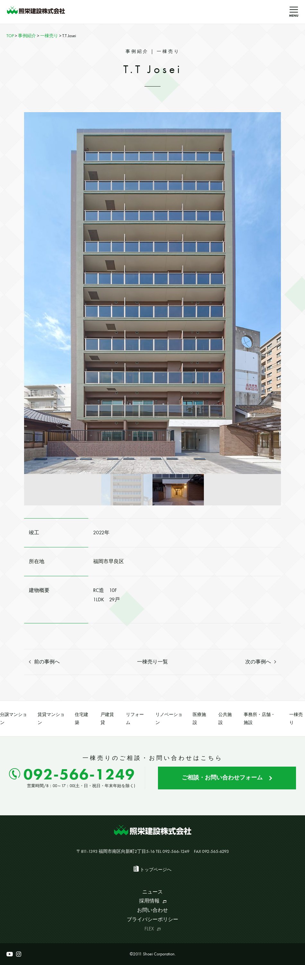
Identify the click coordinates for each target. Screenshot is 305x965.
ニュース (152, 891)
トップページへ (155, 869)
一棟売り (296, 718)
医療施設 (199, 718)
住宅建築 (81, 718)
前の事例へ (44, 661)
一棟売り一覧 (152, 661)
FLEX (152, 928)
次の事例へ (260, 661)
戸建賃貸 (107, 718)
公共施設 (225, 718)
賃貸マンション (51, 718)
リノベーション (168, 718)
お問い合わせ (152, 910)
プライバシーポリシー (152, 919)
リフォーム (135, 718)
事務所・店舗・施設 (259, 718)
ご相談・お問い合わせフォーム (227, 777)
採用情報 (152, 900)
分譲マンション (13, 718)
